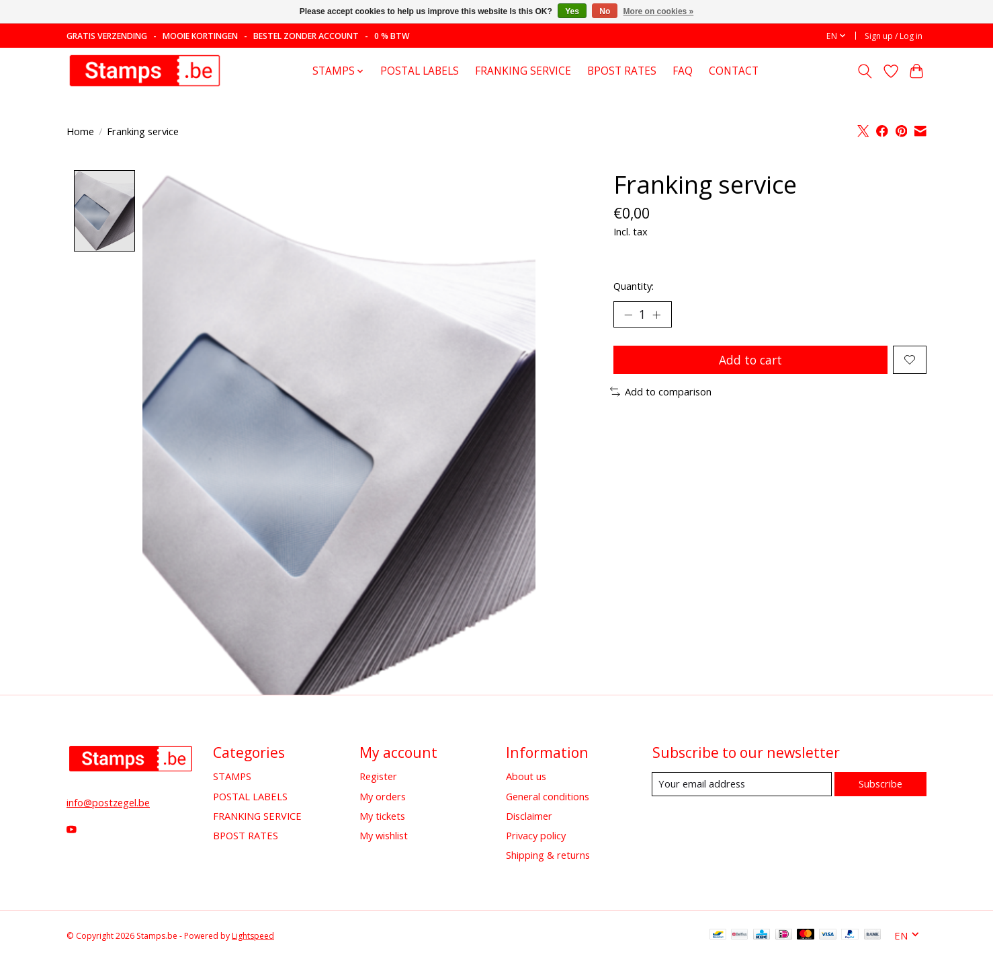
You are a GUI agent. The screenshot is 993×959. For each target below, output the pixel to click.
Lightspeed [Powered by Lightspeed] (253, 936)
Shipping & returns (548, 855)
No (604, 11)
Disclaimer (529, 815)
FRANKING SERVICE (523, 71)
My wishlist (383, 835)
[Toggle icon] (865, 71)
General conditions (547, 796)
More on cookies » (658, 11)
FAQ (683, 71)
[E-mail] (741, 784)
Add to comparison (660, 393)
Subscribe (880, 783)
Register (378, 776)
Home (80, 131)
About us (526, 776)
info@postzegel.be (108, 803)
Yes (572, 11)
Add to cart (749, 360)
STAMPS (232, 776)
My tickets (382, 815)
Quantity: (633, 286)
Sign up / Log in (893, 36)
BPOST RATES (621, 71)
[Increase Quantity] (657, 314)
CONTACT (734, 71)
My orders (382, 796)
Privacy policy (536, 835)
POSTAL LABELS (419, 71)
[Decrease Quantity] (628, 314)
